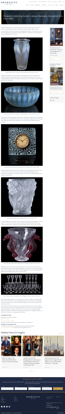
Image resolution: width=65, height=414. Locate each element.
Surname (16, 386)
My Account (16, 400)
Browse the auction (5, 318)
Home (27, 5)
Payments (49, 1)
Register (59, 1)
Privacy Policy (48, 398)
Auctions (32, 5)
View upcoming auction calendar (7, 320)
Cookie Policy (58, 396)
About (56, 5)
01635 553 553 (34, 1)
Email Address (30, 386)
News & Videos (51, 5)
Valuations (44, 5)
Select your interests (45, 386)
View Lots (53, 58)
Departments (37, 5)
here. (31, 327)
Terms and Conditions (49, 396)
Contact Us (61, 5)
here (33, 322)
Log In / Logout (54, 1)
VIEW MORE (61, 333)
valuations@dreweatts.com (6, 327)
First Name (3, 386)
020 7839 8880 (43, 1)
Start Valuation (54, 92)
